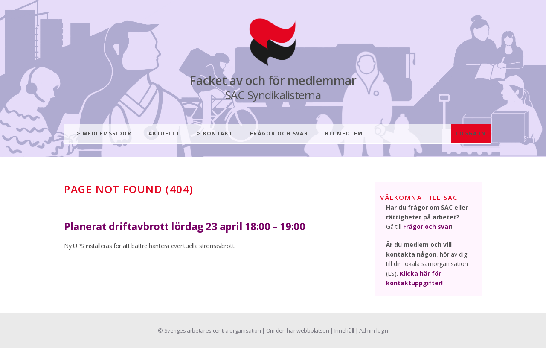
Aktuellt (164, 133)
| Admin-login (371, 330)
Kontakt (218, 133)
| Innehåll (342, 330)
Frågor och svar (279, 133)
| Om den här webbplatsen (296, 330)
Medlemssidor (107, 133)
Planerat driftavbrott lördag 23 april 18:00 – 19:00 (184, 226)
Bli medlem (344, 133)
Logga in (471, 133)
